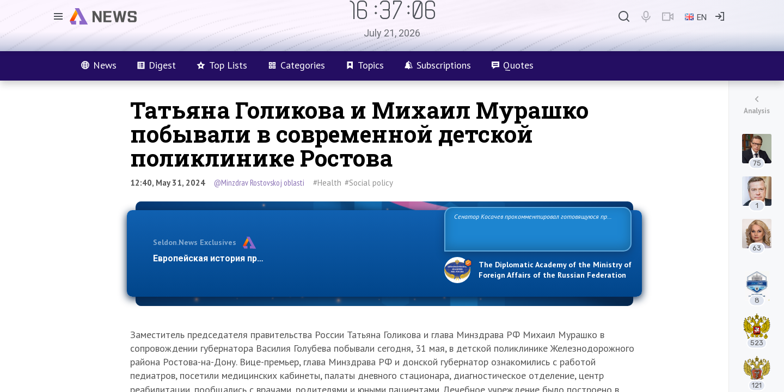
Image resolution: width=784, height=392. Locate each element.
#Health (327, 182)
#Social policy (369, 182)
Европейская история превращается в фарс (247, 258)
